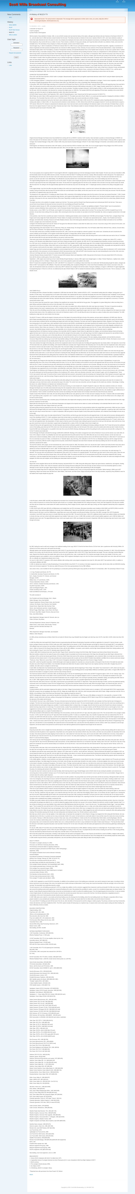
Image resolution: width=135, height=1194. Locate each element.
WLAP (10, 27)
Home (123, 1)
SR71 (10, 17)
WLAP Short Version (14, 30)
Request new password (15, 53)
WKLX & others (13, 35)
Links (10, 65)
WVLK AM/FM (12, 25)
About (117, 1)
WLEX (31, 1174)
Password (16, 47)
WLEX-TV (11, 32)
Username (16, 42)
